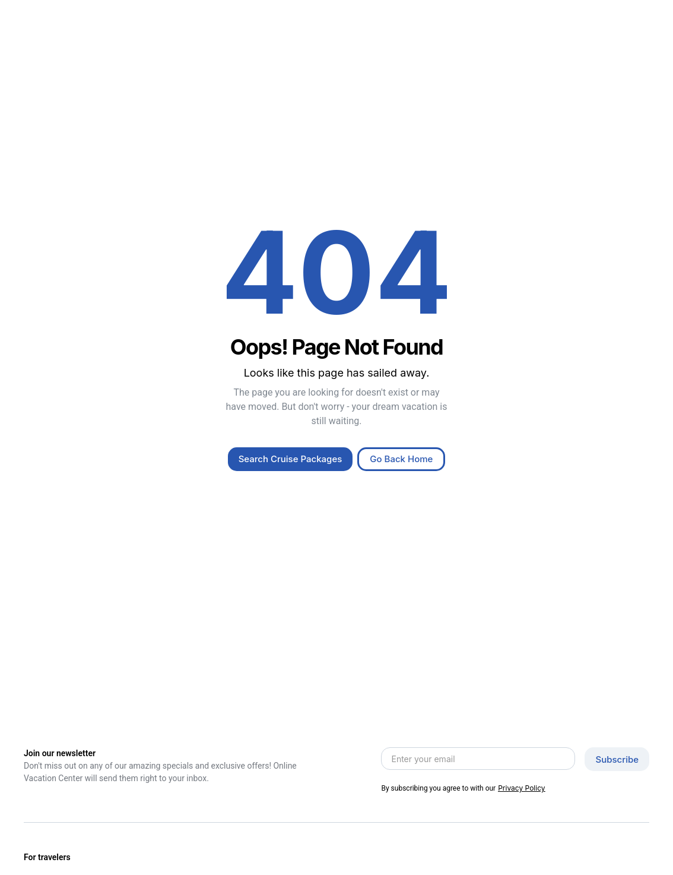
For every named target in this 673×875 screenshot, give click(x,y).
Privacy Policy (521, 788)
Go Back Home (401, 459)
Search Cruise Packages (290, 459)
